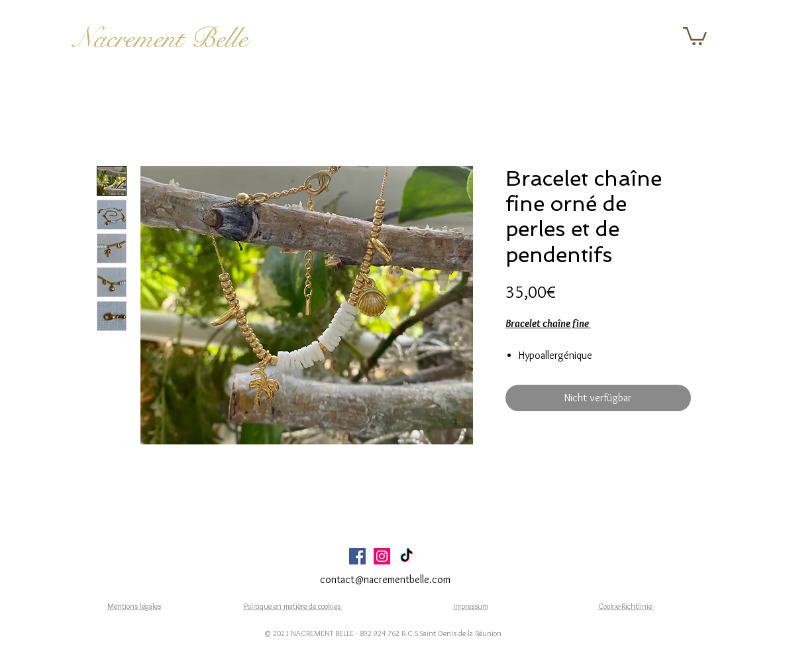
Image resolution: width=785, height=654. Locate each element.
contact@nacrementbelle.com (385, 579)
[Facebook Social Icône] (357, 556)
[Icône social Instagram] (382, 556)
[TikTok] (406, 556)
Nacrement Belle (161, 38)
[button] (695, 35)
